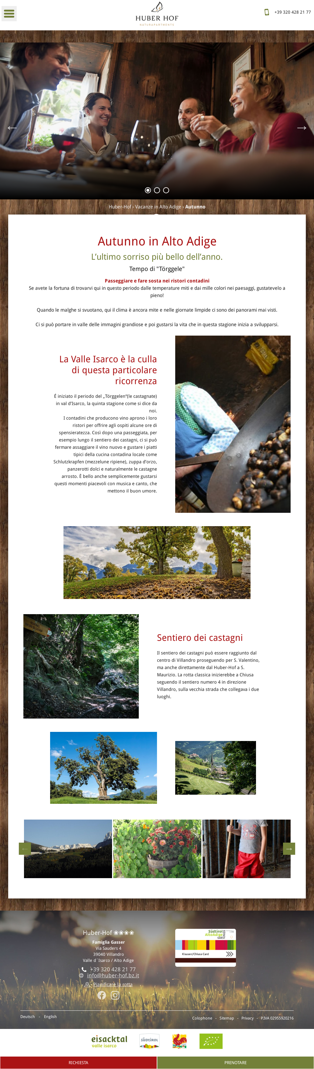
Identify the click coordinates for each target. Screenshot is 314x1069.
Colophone (202, 1018)
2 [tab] (157, 191)
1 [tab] (148, 191)
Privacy (247, 1018)
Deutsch (27, 1016)
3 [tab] (166, 191)
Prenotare (235, 1062)
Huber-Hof (120, 207)
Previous (12, 127)
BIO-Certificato (211, 1041)
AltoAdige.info (149, 1041)
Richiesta (78, 1062)
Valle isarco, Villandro (109, 1041)
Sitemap (227, 1018)
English (50, 1016)
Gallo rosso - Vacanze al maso (179, 1041)
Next (301, 127)
